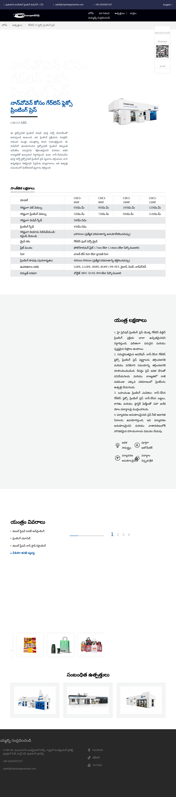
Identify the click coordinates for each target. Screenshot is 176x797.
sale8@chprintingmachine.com (69, 4)
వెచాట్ (162, 66)
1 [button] (112, 534)
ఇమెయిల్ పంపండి (162, 33)
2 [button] (118, 534)
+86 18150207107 (103, 4)
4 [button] (129, 534)
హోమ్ (4, 25)
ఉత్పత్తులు (17, 25)
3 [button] (123, 534)
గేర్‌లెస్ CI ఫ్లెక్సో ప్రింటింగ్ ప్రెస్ (41, 25)
